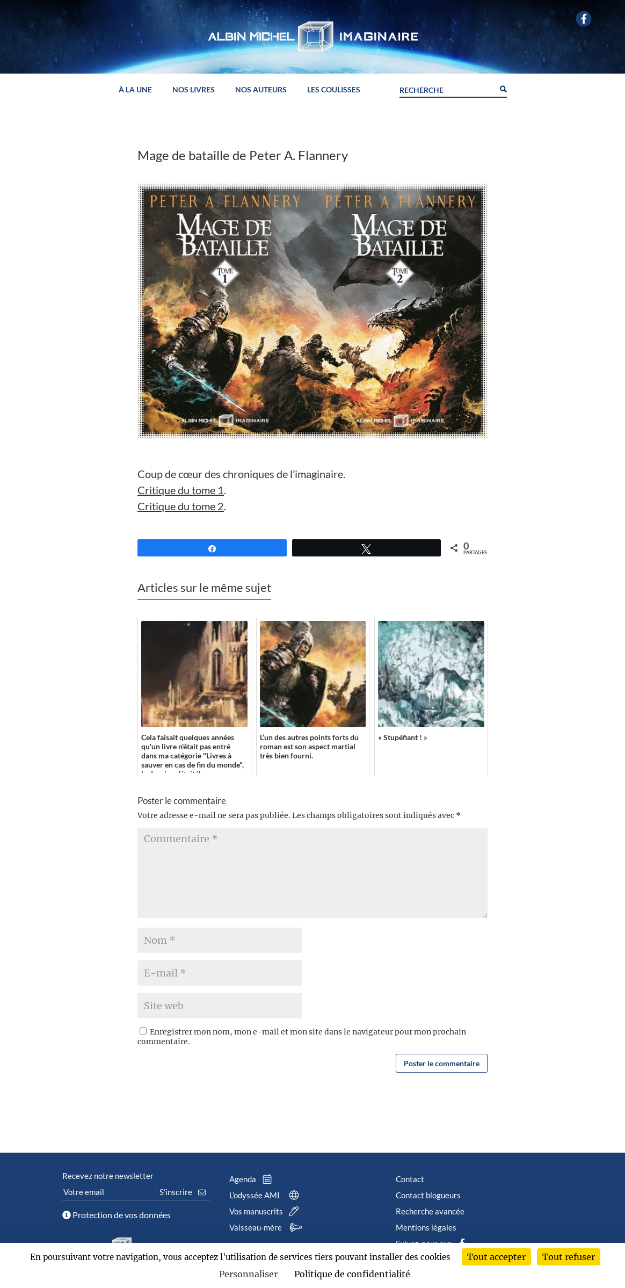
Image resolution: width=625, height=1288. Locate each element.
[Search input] (446, 88)
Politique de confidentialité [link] (352, 1274)
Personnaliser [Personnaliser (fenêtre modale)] (248, 1274)
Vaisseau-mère (267, 1227)
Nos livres (193, 90)
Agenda (253, 1179)
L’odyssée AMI (266, 1195)
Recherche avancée (430, 1211)
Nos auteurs (261, 90)
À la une (135, 90)
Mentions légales (426, 1227)
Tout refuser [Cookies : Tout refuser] (568, 1256)
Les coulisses (333, 90)
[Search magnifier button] (502, 88)
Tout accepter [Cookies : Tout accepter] (496, 1256)
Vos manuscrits (266, 1211)
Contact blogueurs (428, 1195)
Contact (410, 1179)
